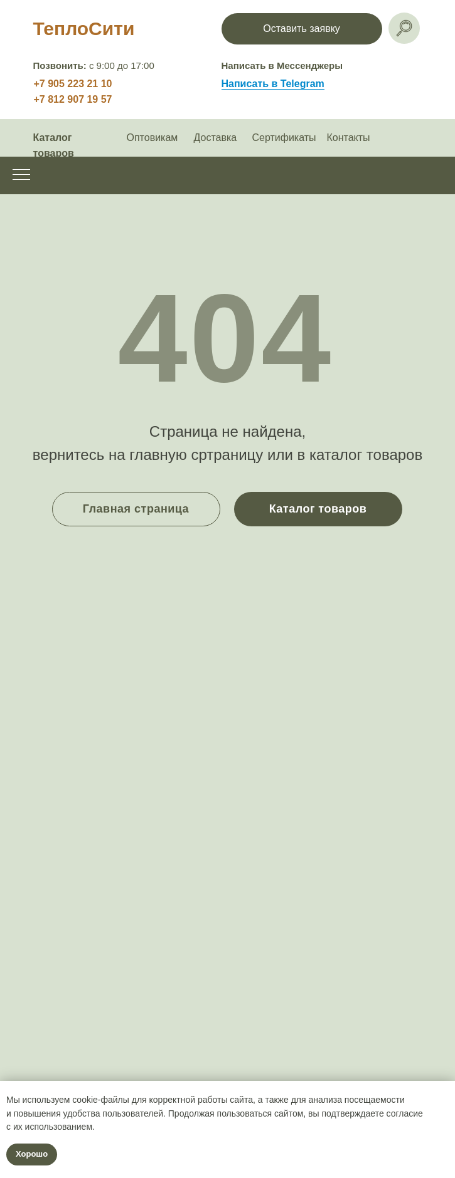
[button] (302, 28)
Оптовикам (152, 137)
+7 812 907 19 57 (73, 99)
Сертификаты (284, 137)
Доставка (215, 137)
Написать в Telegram (273, 83)
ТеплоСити (84, 28)
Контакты (348, 137)
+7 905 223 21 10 (73, 83)
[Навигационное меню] (21, 175)
